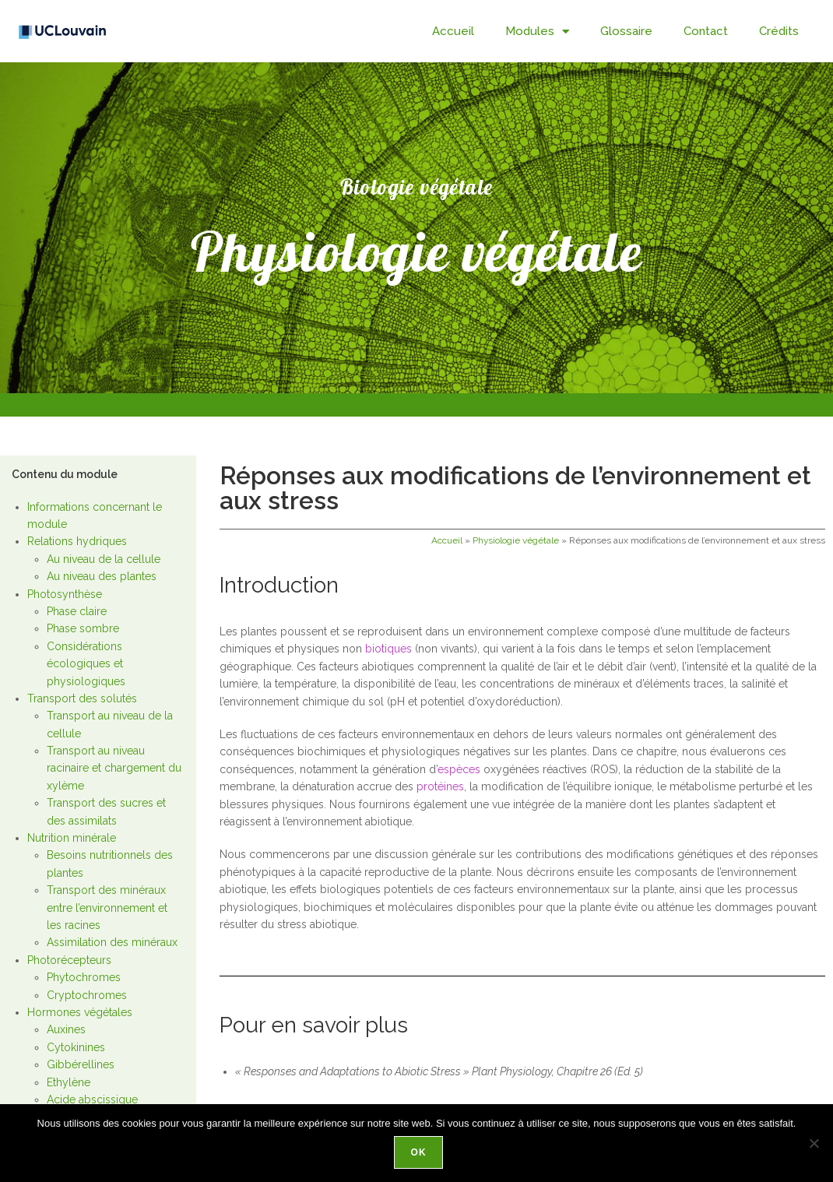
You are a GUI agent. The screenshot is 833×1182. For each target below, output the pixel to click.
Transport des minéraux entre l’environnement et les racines (107, 907)
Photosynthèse (64, 594)
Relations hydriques (77, 541)
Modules (537, 31)
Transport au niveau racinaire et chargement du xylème (114, 768)
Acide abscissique (92, 1099)
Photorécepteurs (69, 960)
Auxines (66, 1029)
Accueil (453, 31)
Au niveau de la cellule (103, 559)
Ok (420, 1154)
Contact (706, 31)
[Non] (813, 1144)
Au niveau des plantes (101, 576)
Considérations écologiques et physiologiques (86, 664)
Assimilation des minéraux (112, 942)
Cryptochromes (87, 995)
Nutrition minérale (71, 838)
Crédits (779, 31)
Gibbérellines (80, 1064)
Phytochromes (84, 977)
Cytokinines (76, 1047)
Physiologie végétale (516, 540)
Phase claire (77, 611)
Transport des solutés (82, 698)
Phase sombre (83, 628)
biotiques (388, 648)
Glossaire (626, 31)
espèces (459, 769)
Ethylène (68, 1082)
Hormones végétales (79, 1012)
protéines (440, 786)
